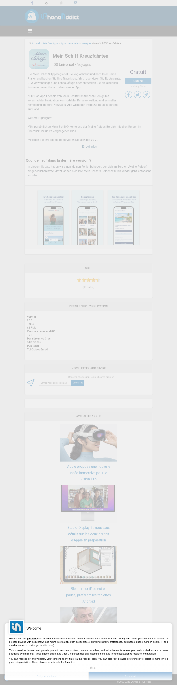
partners (32, 638)
